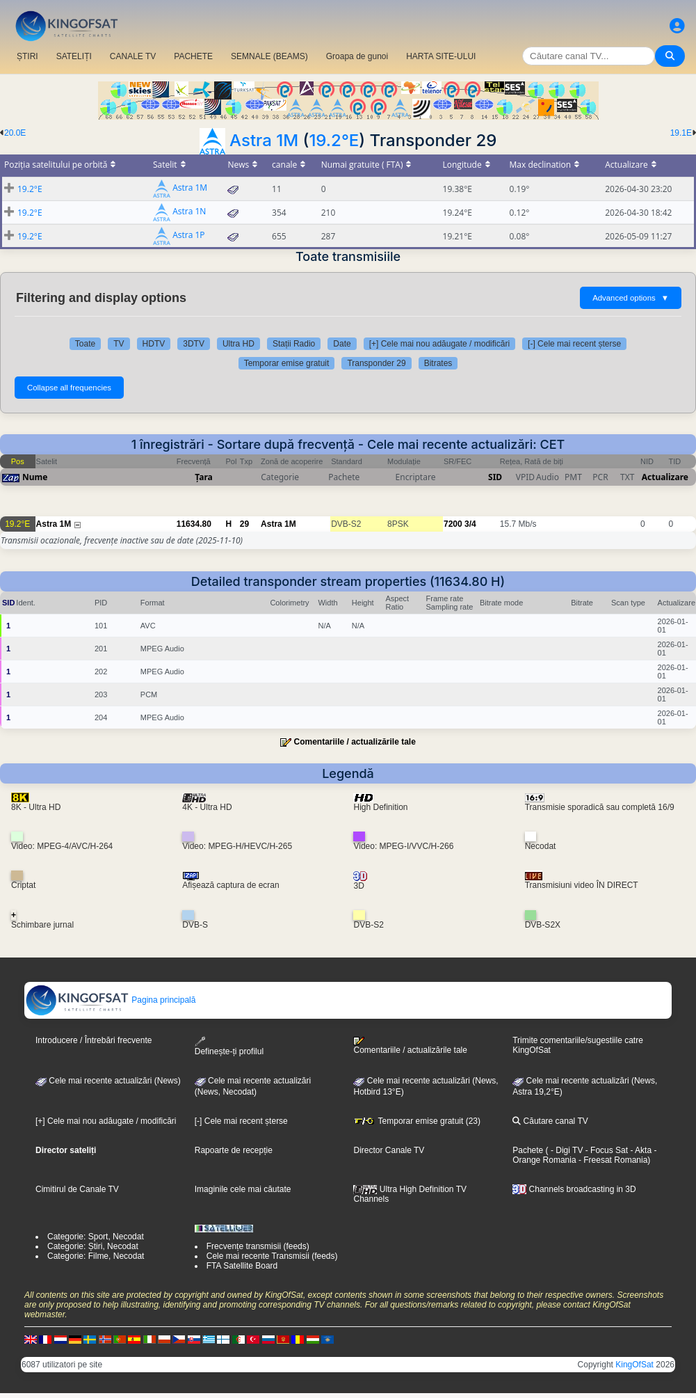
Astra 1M (263, 140)
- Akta (640, 1150)
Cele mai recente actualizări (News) (108, 1081)
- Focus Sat (605, 1150)
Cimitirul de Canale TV (77, 1189)
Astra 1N (189, 212)
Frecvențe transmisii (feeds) (258, 1246)
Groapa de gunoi (357, 56)
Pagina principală (110, 1000)
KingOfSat (634, 1364)
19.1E (681, 133)
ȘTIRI (27, 56)
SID (495, 477)
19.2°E (334, 140)
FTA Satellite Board (242, 1266)
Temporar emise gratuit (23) (416, 1121)
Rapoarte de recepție (234, 1150)
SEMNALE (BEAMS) (269, 56)
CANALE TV (133, 56)
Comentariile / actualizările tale (354, 742)
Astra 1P (188, 235)
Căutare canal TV (550, 1121)
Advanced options (630, 298)
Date (341, 344)
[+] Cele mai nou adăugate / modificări (439, 344)
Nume (34, 477)
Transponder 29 (376, 363)
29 (244, 524)
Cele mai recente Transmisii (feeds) (272, 1256)
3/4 (470, 524)
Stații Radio (294, 344)
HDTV (154, 344)
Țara (203, 477)
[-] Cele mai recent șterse (574, 344)
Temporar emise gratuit (287, 363)
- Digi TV (567, 1150)
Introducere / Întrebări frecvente (93, 1040)
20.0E (15, 133)
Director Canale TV (388, 1150)
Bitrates (438, 363)
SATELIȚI (74, 56)
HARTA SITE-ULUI (441, 56)
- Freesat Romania (612, 1160)
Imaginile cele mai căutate (243, 1189)
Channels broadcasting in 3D (574, 1189)
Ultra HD (238, 344)
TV (118, 344)
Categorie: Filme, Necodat (95, 1256)
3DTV (193, 344)
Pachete (527, 1150)
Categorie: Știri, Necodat (92, 1246)
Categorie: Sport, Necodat (95, 1236)
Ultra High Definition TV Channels (410, 1194)
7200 (453, 524)
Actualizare (665, 477)
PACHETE (193, 56)
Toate (85, 344)
